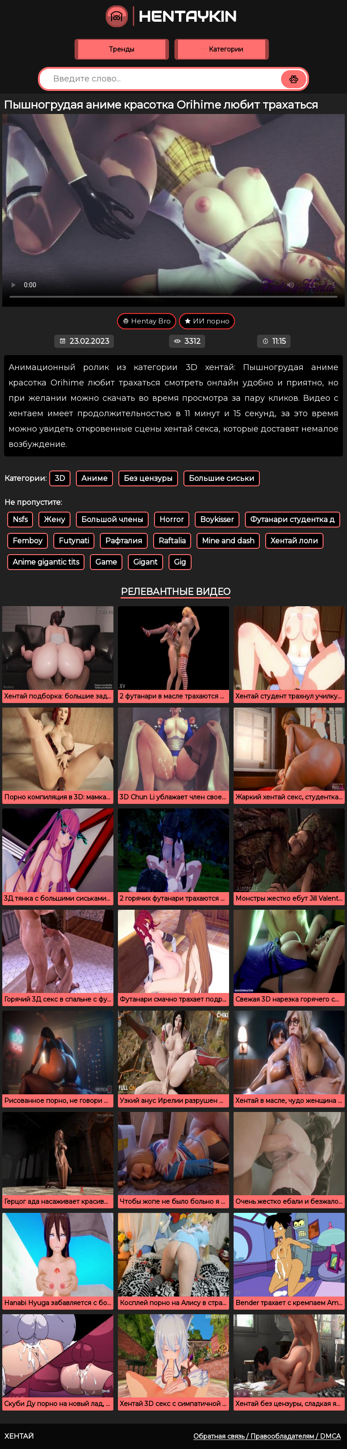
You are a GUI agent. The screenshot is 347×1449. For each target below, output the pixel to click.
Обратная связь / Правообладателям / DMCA (267, 1436)
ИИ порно (207, 321)
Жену (54, 519)
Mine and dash (228, 541)
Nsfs (20, 519)
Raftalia (172, 541)
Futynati (74, 541)
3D (60, 478)
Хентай (19, 1436)
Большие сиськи (221, 478)
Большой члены (112, 519)
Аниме (94, 478)
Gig (180, 562)
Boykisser (217, 519)
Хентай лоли (294, 541)
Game (106, 562)
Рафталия (123, 541)
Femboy (27, 541)
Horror (171, 519)
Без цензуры (148, 478)
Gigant (145, 562)
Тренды (121, 49)
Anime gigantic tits (46, 562)
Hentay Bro (146, 321)
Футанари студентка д (292, 519)
